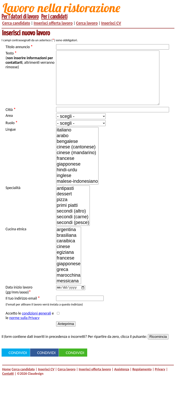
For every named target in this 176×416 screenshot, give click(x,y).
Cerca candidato (16, 23)
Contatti (8, 385)
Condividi (18, 364)
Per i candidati (54, 17)
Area (9, 127)
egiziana (68, 264)
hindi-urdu (77, 182)
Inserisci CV (111, 23)
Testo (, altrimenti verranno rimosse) (30, 60)
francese (77, 170)
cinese (68, 258)
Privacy (160, 381)
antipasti (73, 200)
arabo (77, 148)
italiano (77, 142)
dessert (73, 206)
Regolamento (142, 381)
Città (11, 121)
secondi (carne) (73, 229)
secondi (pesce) (73, 234)
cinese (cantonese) (77, 159)
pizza (73, 212)
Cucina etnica (16, 241)
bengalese (77, 153)
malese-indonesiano (77, 193)
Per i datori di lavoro (20, 17)
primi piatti (73, 217)
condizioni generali (36, 325)
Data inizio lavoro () (19, 301)
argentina (68, 242)
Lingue (11, 141)
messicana (68, 293)
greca (68, 281)
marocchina (68, 287)
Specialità (13, 199)
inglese (77, 187)
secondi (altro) (73, 223)
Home (6, 381)
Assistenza (121, 381)
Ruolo (12, 134)
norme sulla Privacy (24, 329)
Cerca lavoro (87, 23)
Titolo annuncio (19, 46)
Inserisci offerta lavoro (53, 23)
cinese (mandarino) (77, 165)
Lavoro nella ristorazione (61, 7)
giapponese (77, 176)
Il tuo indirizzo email (23, 310)
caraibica (68, 253)
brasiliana (68, 247)
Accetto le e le (30, 327)
